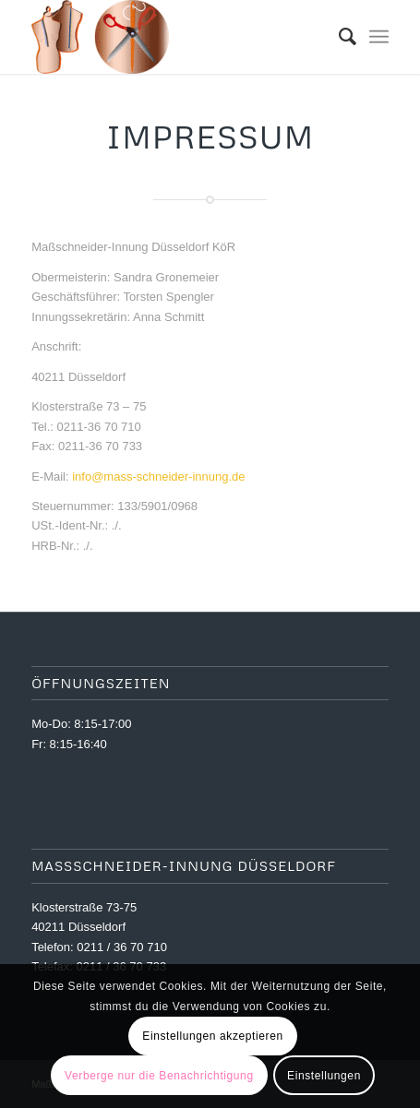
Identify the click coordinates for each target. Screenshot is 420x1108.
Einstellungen (324, 1075)
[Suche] (338, 37)
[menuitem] (338, 37)
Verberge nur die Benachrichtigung (159, 1075)
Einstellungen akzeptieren (212, 1036)
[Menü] (379, 37)
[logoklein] (174, 37)
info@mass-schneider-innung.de (158, 476)
